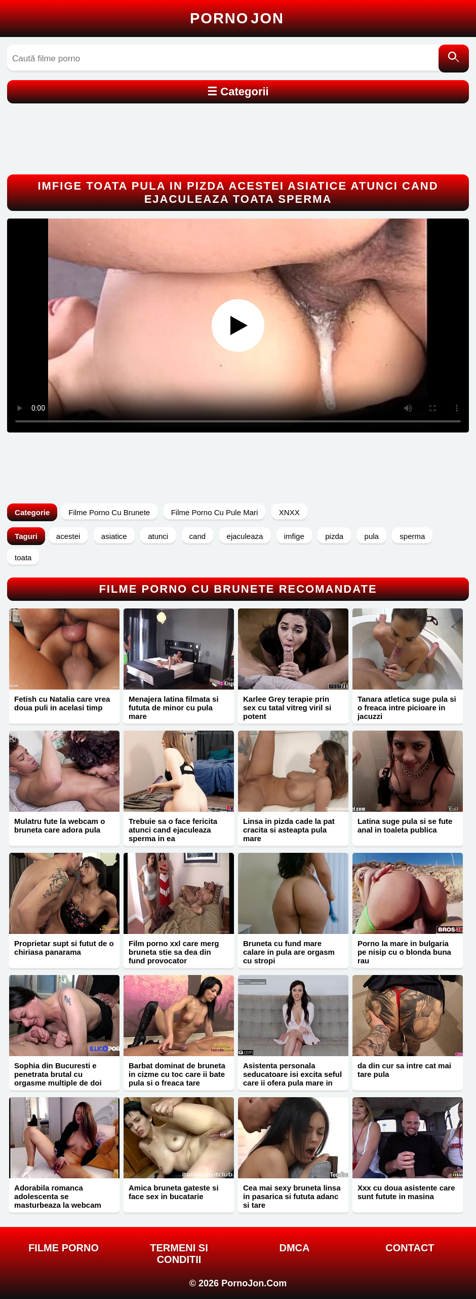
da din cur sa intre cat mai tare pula (404, 1069)
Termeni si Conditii (179, 1253)
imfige (294, 536)
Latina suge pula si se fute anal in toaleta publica (405, 825)
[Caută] (454, 59)
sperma (412, 536)
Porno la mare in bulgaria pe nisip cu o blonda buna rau (404, 952)
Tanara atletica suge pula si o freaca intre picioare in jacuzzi (407, 707)
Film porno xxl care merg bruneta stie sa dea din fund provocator (174, 952)
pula (372, 536)
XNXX (289, 512)
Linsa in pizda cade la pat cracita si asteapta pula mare (289, 830)
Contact (409, 1247)
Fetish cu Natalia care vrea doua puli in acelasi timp (62, 703)
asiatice (114, 536)
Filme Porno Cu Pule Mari (214, 512)
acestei (68, 536)
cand (197, 536)
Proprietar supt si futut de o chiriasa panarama (64, 947)
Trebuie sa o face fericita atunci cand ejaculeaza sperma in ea (173, 830)
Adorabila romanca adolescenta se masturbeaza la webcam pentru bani (57, 1200)
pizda (334, 536)
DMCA (294, 1247)
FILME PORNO (63, 1247)
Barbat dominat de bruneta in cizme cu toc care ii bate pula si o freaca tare (177, 1074)
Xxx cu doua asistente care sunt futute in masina (406, 1192)
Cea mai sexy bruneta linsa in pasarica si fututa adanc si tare (292, 1196)
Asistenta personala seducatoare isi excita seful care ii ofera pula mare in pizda (292, 1078)
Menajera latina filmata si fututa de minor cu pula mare (174, 707)
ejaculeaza (245, 536)
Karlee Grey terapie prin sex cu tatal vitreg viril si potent (287, 707)
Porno (237, 18)
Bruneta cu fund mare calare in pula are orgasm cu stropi (289, 952)
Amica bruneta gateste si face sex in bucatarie (174, 1192)
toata (23, 557)
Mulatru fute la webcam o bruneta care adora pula (59, 825)
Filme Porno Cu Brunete (109, 512)
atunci (158, 536)
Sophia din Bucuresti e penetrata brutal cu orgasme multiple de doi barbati (58, 1078)
